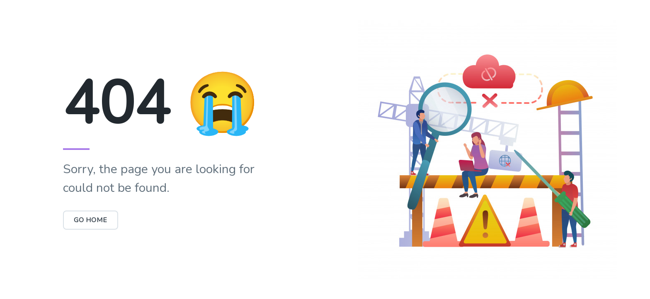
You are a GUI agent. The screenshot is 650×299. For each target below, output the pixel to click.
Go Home (90, 220)
